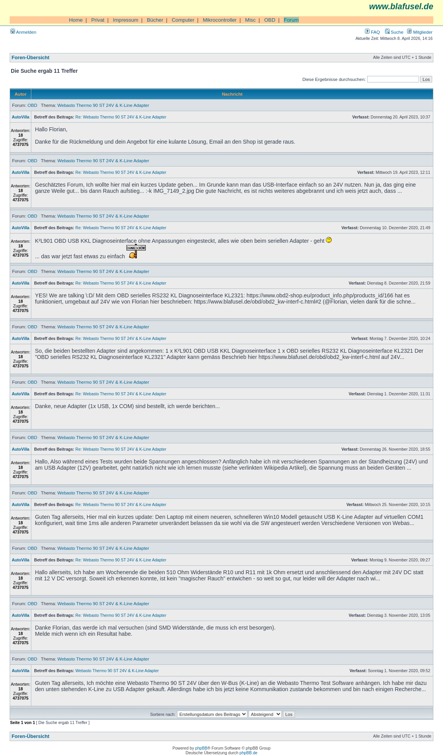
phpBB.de (248, 752)
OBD (269, 20)
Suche (394, 31)
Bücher (155, 20)
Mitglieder (420, 31)
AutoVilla (20, 117)
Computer (183, 20)
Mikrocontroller (220, 20)
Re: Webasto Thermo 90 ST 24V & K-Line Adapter (120, 117)
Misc (250, 20)
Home (76, 20)
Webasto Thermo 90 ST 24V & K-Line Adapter (103, 105)
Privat (97, 20)
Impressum (125, 20)
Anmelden (23, 31)
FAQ (372, 31)
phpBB (201, 748)
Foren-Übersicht (30, 57)
